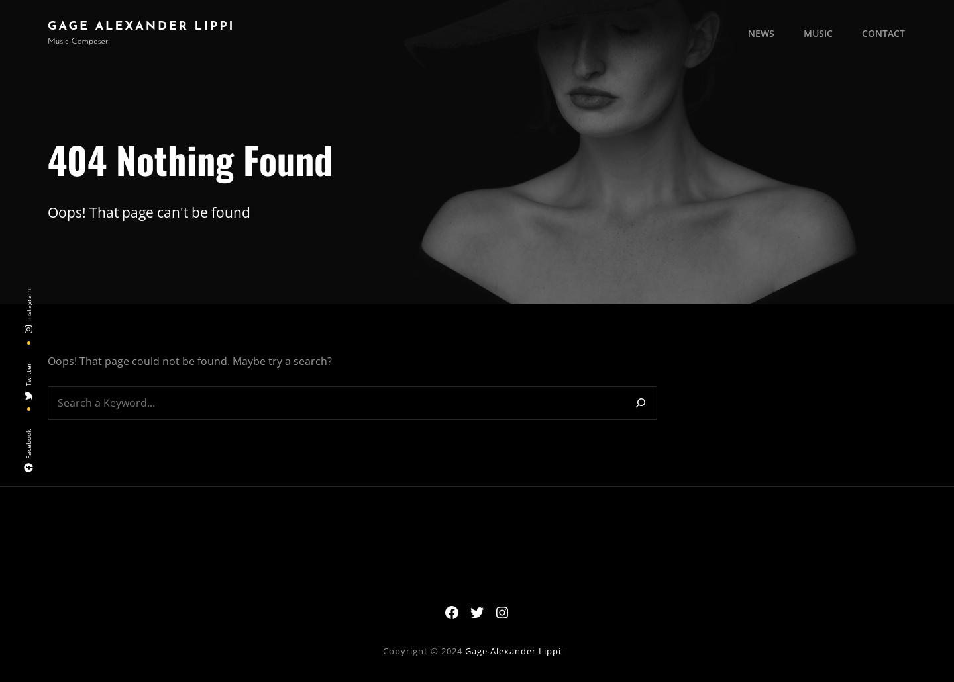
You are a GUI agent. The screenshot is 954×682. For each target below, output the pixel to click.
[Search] (640, 403)
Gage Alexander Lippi (141, 27)
